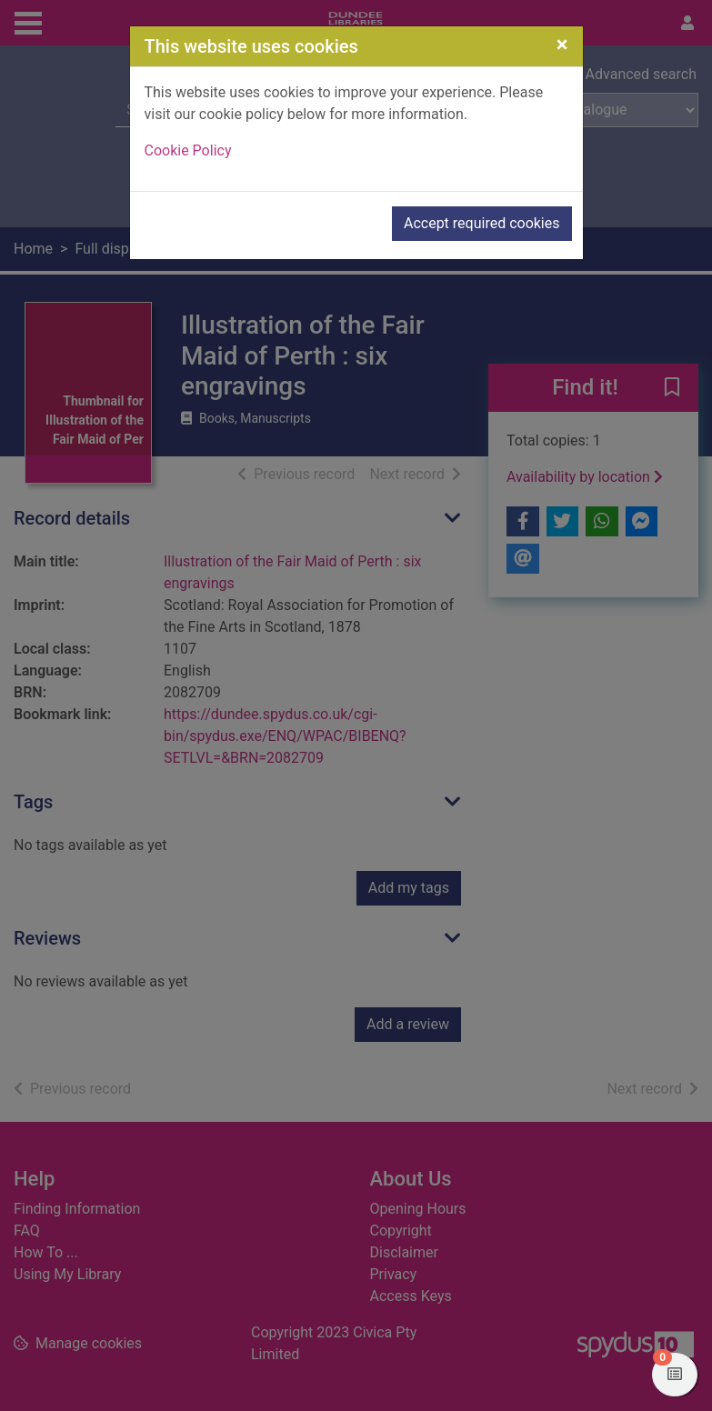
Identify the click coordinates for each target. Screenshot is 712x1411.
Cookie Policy (188, 150)
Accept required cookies (482, 223)
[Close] (562, 44)
